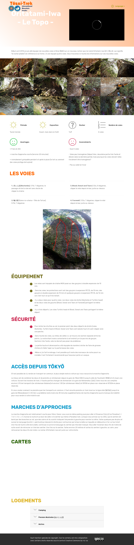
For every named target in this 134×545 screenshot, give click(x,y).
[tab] (67, 509)
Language (117, 6)
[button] (67, 509)
